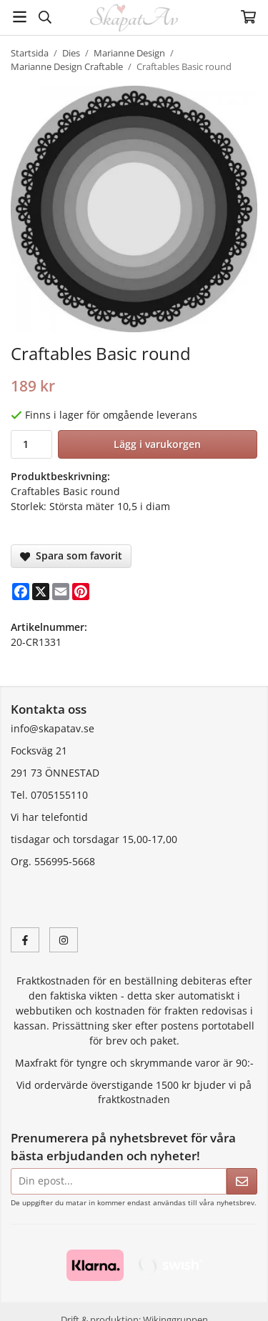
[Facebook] (21, 591)
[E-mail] (61, 591)
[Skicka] (242, 1181)
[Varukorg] (248, 16)
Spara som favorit (71, 555)
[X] (41, 591)
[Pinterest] (81, 591)
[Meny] (19, 16)
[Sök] (44, 17)
